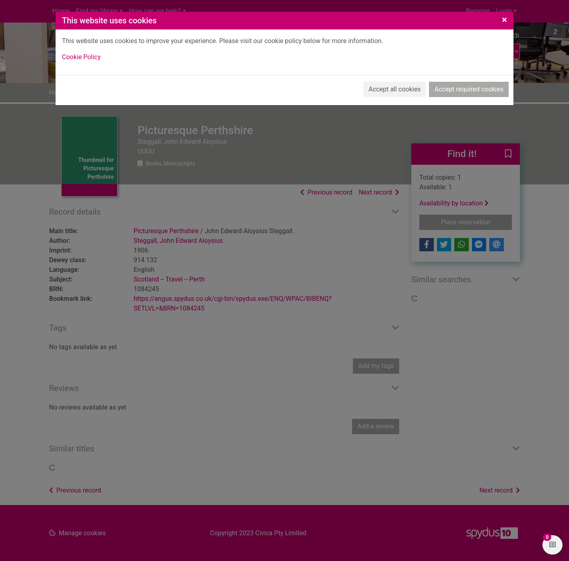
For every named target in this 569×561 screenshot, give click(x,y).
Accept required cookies (468, 89)
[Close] (504, 19)
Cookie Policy (81, 57)
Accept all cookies (395, 89)
